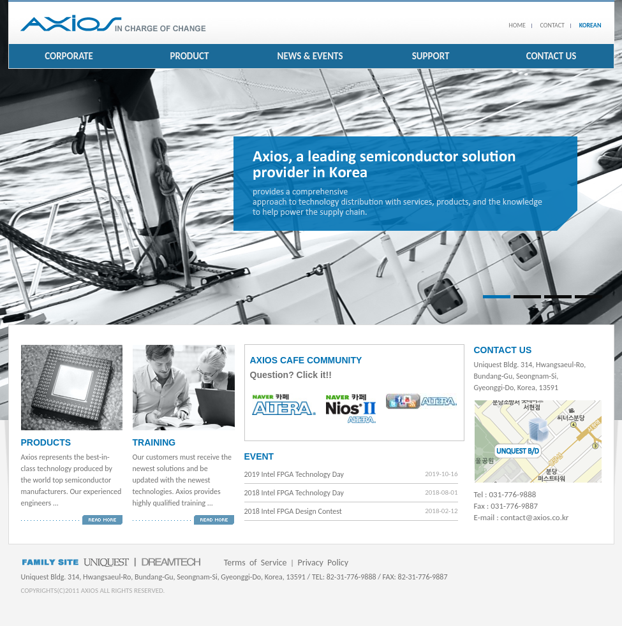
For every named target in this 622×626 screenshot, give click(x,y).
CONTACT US (551, 56)
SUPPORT (431, 56)
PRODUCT (189, 56)
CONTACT (552, 25)
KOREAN (590, 25)
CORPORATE (69, 56)
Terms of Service (255, 562)
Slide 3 (558, 296)
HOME (517, 25)
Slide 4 (588, 296)
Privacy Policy (323, 562)
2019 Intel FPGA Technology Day (294, 474)
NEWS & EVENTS (310, 56)
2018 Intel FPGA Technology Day (294, 492)
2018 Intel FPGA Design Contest (293, 511)
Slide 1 (496, 296)
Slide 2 (527, 296)
